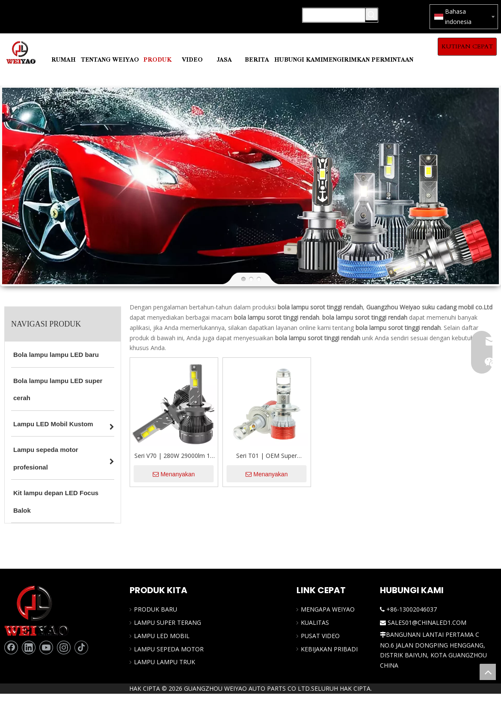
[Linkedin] (29, 647)
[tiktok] (81, 647)
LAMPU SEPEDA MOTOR (169, 649)
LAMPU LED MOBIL (162, 636)
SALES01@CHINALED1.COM (427, 622)
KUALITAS (315, 622)
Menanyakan (174, 474)
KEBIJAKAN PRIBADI (329, 649)
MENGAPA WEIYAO (328, 609)
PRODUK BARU (155, 609)
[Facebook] (11, 647)
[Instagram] (64, 647)
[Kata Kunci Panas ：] (371, 14)
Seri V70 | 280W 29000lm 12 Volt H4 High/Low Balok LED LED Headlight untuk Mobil (173, 456)
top (488, 672)
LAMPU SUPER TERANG (167, 622)
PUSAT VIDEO (320, 636)
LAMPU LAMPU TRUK (164, 662)
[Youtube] (46, 647)
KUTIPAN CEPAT (467, 46)
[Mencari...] (333, 15)
